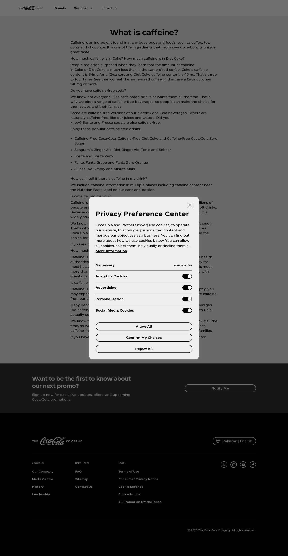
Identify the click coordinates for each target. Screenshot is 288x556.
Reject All (144, 349)
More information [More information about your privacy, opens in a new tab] (111, 251)
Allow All (144, 326)
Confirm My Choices (144, 337)
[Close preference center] (190, 205)
